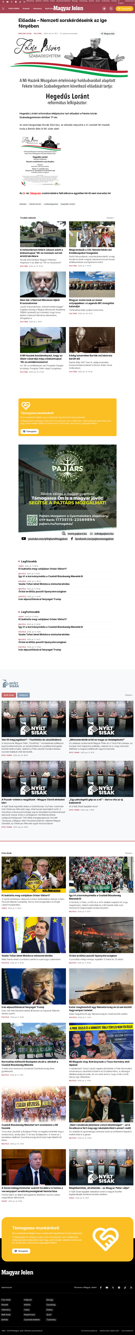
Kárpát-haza (29, 1314)
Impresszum (7, 1287)
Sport (49, 1314)
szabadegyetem (51, 204)
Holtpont (28, 1300)
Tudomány (51, 1319)
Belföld (5, 1319)
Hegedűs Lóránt (68, 204)
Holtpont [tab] (23, 695)
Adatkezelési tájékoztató (109, 1331)
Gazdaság (51, 1305)
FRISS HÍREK (13, 8)
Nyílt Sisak (50, 8)
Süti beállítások (127, 1331)
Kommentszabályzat (89, 1331)
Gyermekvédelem (32, 1319)
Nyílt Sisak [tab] (9, 695)
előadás (23, 204)
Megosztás (107, 33)
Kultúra (38, 34)
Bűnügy (50, 1300)
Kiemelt (26, 8)
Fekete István (35, 204)
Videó (26, 1310)
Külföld (27, 1305)
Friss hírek (6, 1300)
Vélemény (37, 8)
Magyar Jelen (25, 34)
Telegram (35, 193)
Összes (111, 218)
